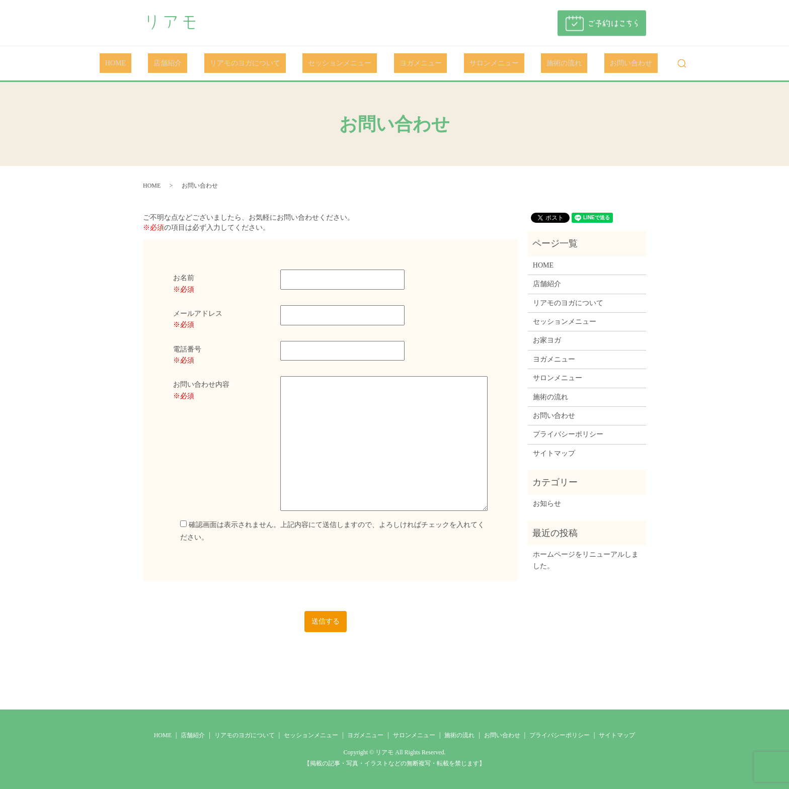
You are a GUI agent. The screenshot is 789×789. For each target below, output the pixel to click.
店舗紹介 (195, 63)
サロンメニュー (477, 63)
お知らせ (547, 503)
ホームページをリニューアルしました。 (586, 560)
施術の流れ (537, 63)
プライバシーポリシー (568, 434)
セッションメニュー (345, 63)
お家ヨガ (547, 340)
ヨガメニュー (415, 63)
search (638, 63)
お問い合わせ (592, 63)
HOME (153, 63)
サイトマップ (554, 453)
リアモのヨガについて (261, 63)
